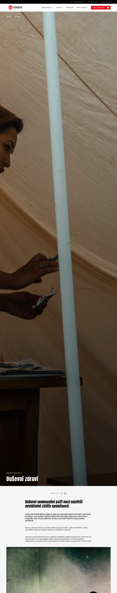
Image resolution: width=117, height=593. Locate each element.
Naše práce (46, 8)
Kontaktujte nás (106, 2)
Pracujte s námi (93, 2)
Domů (8, 16)
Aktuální (69, 8)
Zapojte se (81, 8)
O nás (58, 8)
